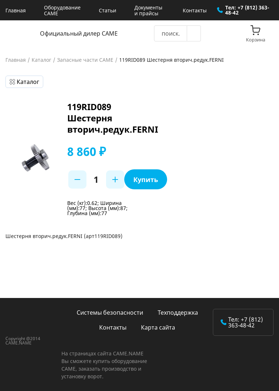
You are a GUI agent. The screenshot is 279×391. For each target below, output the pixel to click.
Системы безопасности (110, 313)
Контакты (195, 10)
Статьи (107, 10)
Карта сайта (158, 327)
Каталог (41, 60)
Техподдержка (178, 313)
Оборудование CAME (62, 10)
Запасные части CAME (85, 60)
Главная (15, 10)
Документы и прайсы (148, 10)
